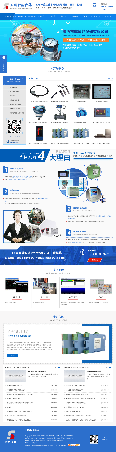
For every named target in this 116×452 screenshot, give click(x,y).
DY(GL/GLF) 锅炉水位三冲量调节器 (39, 143)
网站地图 (28, 438)
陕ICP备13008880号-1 (67, 436)
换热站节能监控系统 (15, 104)
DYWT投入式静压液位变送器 (39, 101)
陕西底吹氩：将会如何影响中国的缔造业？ (19, 420)
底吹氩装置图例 (81, 101)
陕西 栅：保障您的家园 (14, 398)
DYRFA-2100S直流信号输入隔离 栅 (60, 143)
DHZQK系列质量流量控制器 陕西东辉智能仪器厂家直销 (102, 143)
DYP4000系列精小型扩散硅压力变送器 (60, 101)
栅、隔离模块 (19, 16)
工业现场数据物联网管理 (17, 113)
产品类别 (86, 16)
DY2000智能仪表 (30, 16)
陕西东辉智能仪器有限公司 (19, 336)
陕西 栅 (9, 407)
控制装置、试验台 (15, 108)
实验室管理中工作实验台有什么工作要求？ (78, 415)
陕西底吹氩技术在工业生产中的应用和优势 (19, 411)
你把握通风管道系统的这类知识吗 (76, 403)
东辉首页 (8, 16)
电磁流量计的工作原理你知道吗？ (17, 390)
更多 (56, 367)
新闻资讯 (97, 16)
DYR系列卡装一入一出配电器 (81, 143)
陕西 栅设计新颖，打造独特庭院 (37, 371)
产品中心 (52, 16)
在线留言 (95, 260)
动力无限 (64, 445)
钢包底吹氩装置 (14, 100)
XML (35, 438)
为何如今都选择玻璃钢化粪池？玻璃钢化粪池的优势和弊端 (81, 420)
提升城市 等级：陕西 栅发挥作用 (16, 415)
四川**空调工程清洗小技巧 (74, 411)
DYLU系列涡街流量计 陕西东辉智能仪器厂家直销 (60, 122)
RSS (32, 438)
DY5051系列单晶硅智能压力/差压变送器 (39, 122)
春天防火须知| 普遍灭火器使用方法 (76, 385)
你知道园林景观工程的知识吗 (74, 390)
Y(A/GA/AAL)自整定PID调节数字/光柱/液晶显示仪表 (102, 122)
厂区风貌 (12, 355)
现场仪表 (41, 16)
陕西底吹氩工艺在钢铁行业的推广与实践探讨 (20, 403)
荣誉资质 (64, 16)
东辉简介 (108, 16)
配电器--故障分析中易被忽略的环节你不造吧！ (20, 394)
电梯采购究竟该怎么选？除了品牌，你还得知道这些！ (80, 399)
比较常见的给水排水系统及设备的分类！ (78, 394)
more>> (110, 78)
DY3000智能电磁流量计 (81, 122)
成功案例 (75, 16)
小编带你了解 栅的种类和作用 (75, 407)
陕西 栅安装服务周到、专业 (15, 385)
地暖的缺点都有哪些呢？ (94, 371)
